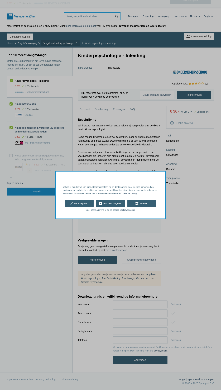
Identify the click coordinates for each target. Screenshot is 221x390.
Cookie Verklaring (129, 193)
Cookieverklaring (127, 210)
